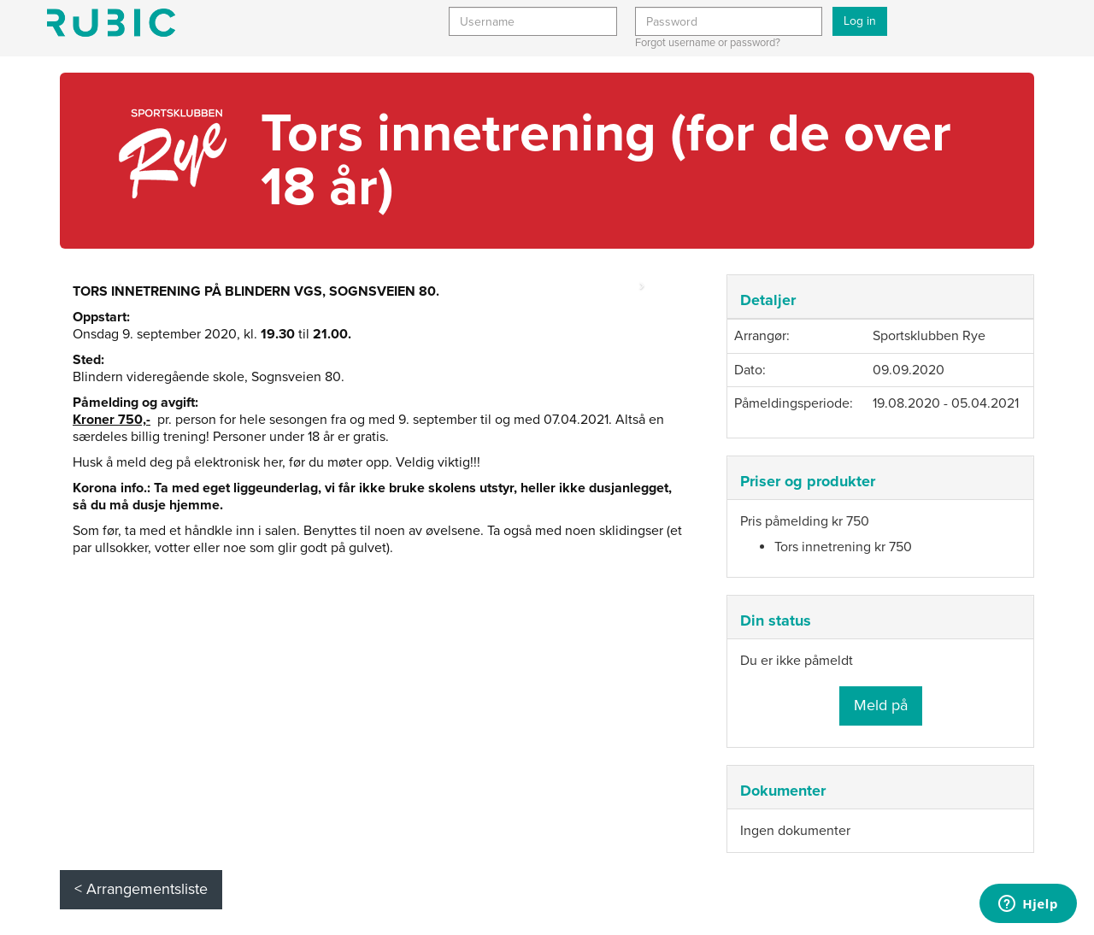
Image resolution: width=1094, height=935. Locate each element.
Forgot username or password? (707, 43)
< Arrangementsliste (141, 888)
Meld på (881, 705)
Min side (111, 23)
